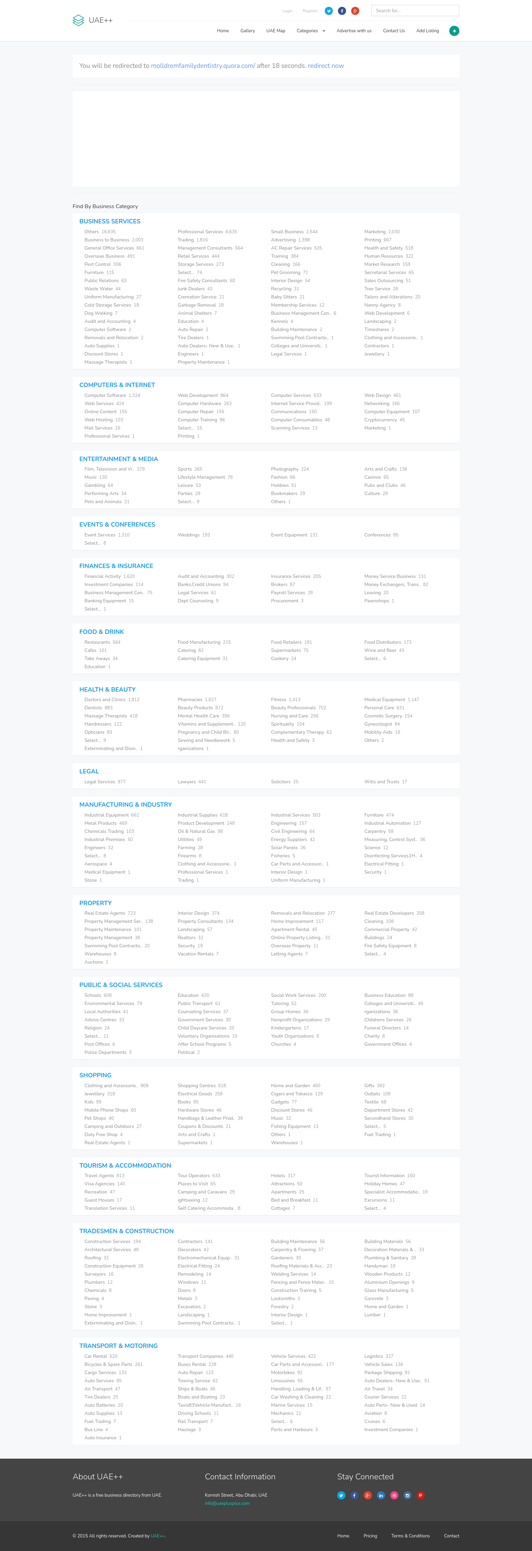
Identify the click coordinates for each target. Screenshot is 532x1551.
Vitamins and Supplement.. (212, 724)
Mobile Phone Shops (110, 1110)
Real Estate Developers (394, 913)
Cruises (374, 1421)
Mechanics (286, 1413)
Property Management (112, 937)
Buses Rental (197, 1364)
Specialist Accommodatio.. (396, 1192)
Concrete (376, 1298)
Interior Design (290, 280)
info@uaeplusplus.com (227, 1503)
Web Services (104, 403)
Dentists (98, 708)
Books (188, 1102)
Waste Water (102, 289)
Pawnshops (379, 601)
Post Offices (99, 1044)
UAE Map (275, 31)
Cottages (283, 1208)
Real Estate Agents (110, 913)
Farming (190, 847)
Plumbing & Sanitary (390, 1258)
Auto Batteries (103, 1405)
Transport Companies (206, 1356)
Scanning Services (294, 428)
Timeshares (379, 329)
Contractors (379, 346)
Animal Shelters (197, 313)
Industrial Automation (392, 823)
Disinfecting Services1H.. (393, 856)
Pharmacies (197, 699)
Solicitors (285, 782)
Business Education (389, 995)
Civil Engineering (293, 831)
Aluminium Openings (389, 1282)
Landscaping (380, 321)
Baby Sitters (288, 297)
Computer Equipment (392, 411)
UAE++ (158, 1536)
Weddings (194, 535)
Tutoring (284, 1003)
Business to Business (114, 240)
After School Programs (204, 1044)
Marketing (382, 232)
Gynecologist (382, 724)
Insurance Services (296, 576)
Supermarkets (289, 650)
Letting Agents (289, 954)
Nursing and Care (295, 716)
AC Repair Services (296, 248)
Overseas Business (109, 256)
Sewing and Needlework (206, 740)
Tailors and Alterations (392, 297)
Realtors (190, 937)
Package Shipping (387, 1372)
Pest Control (102, 264)
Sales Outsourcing (387, 280)
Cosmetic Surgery (388, 716)
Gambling (98, 485)
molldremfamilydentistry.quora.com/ (203, 65)
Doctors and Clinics (111, 699)
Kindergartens (290, 1028)
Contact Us (394, 31)
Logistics (379, 1356)
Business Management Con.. (303, 313)
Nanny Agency (382, 305)
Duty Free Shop (103, 1134)
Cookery (283, 658)
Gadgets (284, 1102)
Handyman (380, 1266)
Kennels (282, 321)
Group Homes (289, 1011)
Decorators (193, 1249)
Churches (283, 1044)
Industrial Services (296, 815)
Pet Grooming (289, 272)
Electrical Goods (200, 1094)
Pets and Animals (107, 501)
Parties (189, 493)
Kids (92, 1102)
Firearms (190, 856)
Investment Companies (114, 584)
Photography (290, 469)
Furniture (99, 272)
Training (285, 256)
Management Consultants (210, 248)
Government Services (204, 1020)
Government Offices (388, 1044)
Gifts (374, 1085)
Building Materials (387, 1241)
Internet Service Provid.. (301, 403)
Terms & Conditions (411, 1536)
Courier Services (385, 1397)
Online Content (105, 411)
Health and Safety (388, 248)
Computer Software (107, 329)
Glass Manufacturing (389, 1290)
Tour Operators (199, 1175)
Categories (311, 31)
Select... (190, 272)
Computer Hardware (205, 403)
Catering (191, 650)
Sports (190, 469)
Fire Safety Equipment (390, 946)
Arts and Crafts (385, 469)
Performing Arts (105, 493)
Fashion (283, 477)
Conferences (381, 535)
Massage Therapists (108, 362)
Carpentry (379, 831)
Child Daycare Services (206, 1028)
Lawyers (192, 782)
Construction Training (296, 1290)
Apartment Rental (294, 929)
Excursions (379, 1200)
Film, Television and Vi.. (114, 469)
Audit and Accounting (110, 321)
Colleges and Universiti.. (299, 346)
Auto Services (103, 1380)
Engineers (191, 354)
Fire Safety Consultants (206, 280)
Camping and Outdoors (113, 1126)
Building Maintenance (296, 329)
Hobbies (284, 485)
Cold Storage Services (111, 305)
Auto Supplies (102, 346)
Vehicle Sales (383, 1364)
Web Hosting (103, 420)
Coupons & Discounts (204, 1126)
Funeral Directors (386, 1028)
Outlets (377, 1094)
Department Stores (388, 1110)
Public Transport (199, 1003)
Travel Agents (104, 1175)
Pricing (370, 1536)
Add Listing (427, 31)
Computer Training (201, 420)
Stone (93, 880)
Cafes (95, 650)
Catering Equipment (203, 658)
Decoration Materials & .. (394, 1249)
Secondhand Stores (389, 1118)
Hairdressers (103, 724)
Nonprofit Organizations (300, 1020)
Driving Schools (198, 1413)
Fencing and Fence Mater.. (302, 1282)
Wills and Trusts (385, 782)
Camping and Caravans (206, 1192)
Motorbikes (287, 1372)
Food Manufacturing (204, 642)
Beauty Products (200, 708)
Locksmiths (285, 1298)
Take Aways (101, 658)
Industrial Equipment (111, 815)
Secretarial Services (389, 272)
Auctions (96, 962)
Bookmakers (288, 493)
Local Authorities (106, 1011)
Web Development (387, 313)
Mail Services (102, 428)
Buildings (378, 937)
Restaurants (102, 642)
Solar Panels (288, 847)
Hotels (283, 1175)
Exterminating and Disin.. (113, 748)
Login (288, 11)
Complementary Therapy (301, 732)
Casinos (376, 477)
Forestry (282, 1306)
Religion (97, 1028)
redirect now (326, 65)
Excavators (192, 1306)
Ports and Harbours (294, 1429)
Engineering (289, 823)
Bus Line (96, 1429)
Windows (192, 1282)
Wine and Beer (384, 650)
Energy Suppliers (293, 839)
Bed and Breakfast (294, 1200)
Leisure (189, 485)
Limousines (287, 1380)
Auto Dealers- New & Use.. (209, 346)
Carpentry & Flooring (297, 1249)
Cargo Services (105, 1372)
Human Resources (389, 256)
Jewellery (377, 354)
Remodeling (194, 1274)
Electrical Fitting (384, 864)
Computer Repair (201, 411)
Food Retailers (291, 642)
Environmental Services (113, 1003)
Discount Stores (103, 354)
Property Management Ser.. (118, 921)
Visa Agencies (104, 1184)
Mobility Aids (382, 732)
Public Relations (105, 280)
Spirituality (288, 724)
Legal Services (289, 354)
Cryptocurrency (384, 420)
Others (100, 232)
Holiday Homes (384, 1184)
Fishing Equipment (295, 1126)
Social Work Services (298, 995)
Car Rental (100, 1356)
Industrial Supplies (203, 815)
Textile (375, 1102)
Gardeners (286, 1258)
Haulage (189, 1429)
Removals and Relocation (114, 337)
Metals (187, 1298)
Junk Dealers (195, 289)
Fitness (285, 699)
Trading (193, 240)
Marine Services (291, 1405)
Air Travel (378, 1389)
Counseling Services (203, 1011)
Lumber (375, 1315)
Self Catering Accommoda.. (209, 1208)
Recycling (285, 289)
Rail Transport (195, 1421)
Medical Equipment (391, 699)
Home (223, 31)
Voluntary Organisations (207, 1036)
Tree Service (381, 289)
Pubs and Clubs (384, 485)
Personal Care (384, 708)
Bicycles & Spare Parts (113, 1364)
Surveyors (99, 1274)
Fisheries (283, 856)
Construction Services (112, 1241)
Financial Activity (109, 576)
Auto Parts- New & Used (394, 1405)
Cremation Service (201, 297)
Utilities (190, 839)
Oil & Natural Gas (200, 831)
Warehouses (100, 954)
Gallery (248, 31)
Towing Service (198, 1380)
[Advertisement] (266, 138)
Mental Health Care (204, 716)
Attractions (286, 1184)
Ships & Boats (196, 1389)
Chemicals (98, 1290)
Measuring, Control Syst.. (394, 839)
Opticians (98, 732)
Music (95, 477)
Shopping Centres (202, 1085)
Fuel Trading (380, 1134)
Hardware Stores (200, 1110)
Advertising (290, 240)
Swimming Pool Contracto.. (302, 337)
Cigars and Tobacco (297, 1094)
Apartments (287, 1192)
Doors (187, 1290)
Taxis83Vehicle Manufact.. (209, 1405)
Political (189, 1052)
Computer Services (296, 395)
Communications (294, 411)
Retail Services (199, 256)
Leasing (376, 592)
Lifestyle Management (205, 477)
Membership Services (297, 305)
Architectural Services (111, 1249)
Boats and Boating (201, 1397)
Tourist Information (389, 1175)
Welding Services (293, 1274)
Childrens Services (388, 1020)
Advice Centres (104, 1020)
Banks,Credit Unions (203, 584)
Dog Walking (101, 313)
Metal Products (105, 823)
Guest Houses (103, 1200)
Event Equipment (294, 535)
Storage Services (201, 264)
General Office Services (114, 248)
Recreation (99, 1192)
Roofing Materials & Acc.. (301, 1266)
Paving (94, 1298)
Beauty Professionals (298, 708)
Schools (98, 995)
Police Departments (108, 1052)
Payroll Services (292, 592)
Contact (451, 1536)
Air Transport (102, 1389)
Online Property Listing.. (300, 937)
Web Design (382, 395)
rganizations (193, 748)
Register (310, 11)
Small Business (294, 232)
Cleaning (285, 264)
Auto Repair (193, 329)
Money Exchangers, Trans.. (396, 584)
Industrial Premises (108, 839)
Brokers (283, 584)
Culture (376, 493)
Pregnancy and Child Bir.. (208, 732)
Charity (374, 1036)
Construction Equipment (114, 1266)
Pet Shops (99, 1118)
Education (191, 321)
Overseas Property (295, 946)
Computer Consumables (300, 420)
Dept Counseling (198, 601)
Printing (378, 240)
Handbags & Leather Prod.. (210, 1118)
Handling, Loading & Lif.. (301, 1389)
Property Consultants (205, 921)
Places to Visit (197, 1184)
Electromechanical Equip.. (209, 1258)
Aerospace (98, 864)
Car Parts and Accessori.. (300, 864)
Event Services (107, 535)
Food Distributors (388, 642)
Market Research (387, 264)
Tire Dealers (193, 337)
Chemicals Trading (109, 831)
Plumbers (98, 1282)
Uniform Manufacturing (112, 297)
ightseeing (193, 1200)
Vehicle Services (293, 1356)
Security (375, 872)
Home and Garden (295, 1085)
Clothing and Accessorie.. (393, 337)
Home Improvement (297, 921)
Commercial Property (390, 929)
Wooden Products (387, 1274)
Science (376, 847)
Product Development (206, 823)
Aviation (375, 1413)
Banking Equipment (109, 601)
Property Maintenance (204, 362)
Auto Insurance (103, 1438)
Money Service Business (395, 576)
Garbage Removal (201, 305)
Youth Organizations (295, 1036)
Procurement (287, 601)
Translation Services (109, 1208)
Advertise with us (354, 31)
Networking (382, 403)
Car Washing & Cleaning (301, 1397)
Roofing (96, 1258)
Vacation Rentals (198, 954)
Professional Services (207, 232)
